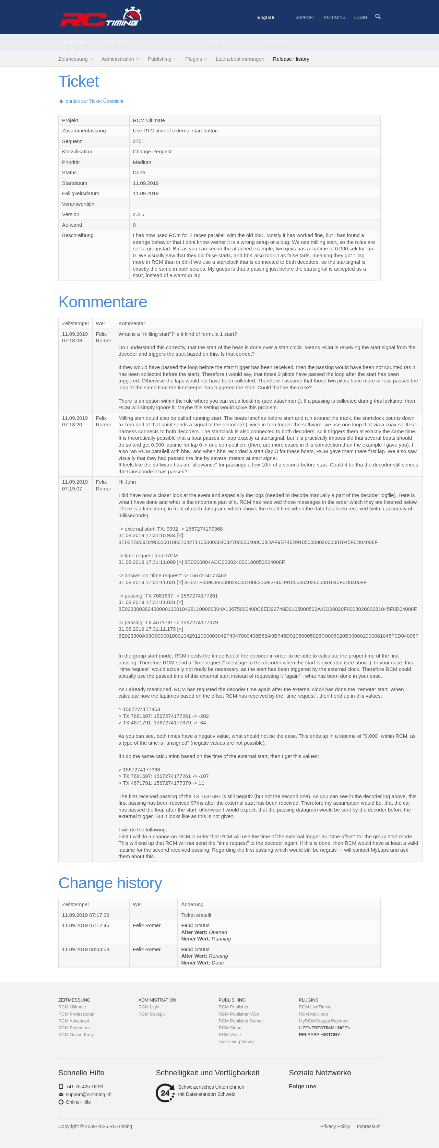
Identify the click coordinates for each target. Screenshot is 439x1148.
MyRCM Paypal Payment (323, 1020)
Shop (247, 42)
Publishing (159, 59)
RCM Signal (230, 1027)
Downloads (163, 42)
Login (360, 17)
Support (306, 17)
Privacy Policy (335, 1126)
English (265, 17)
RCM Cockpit (152, 1014)
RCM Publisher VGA (239, 1014)
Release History (291, 59)
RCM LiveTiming (315, 1006)
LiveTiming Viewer (237, 1041)
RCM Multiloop (313, 1014)
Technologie (116, 42)
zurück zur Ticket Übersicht (90, 101)
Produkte (71, 42)
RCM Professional (76, 1014)
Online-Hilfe (78, 1102)
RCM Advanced (73, 1020)
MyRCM (276, 42)
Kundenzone (209, 42)
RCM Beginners (74, 1027)
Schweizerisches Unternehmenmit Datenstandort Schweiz (200, 1091)
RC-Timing (334, 17)
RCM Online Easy (76, 1034)
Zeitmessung (73, 59)
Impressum (369, 1126)
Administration (118, 59)
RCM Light (149, 1006)
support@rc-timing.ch (88, 1094)
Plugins (193, 59)
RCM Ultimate (72, 1006)
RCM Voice (230, 1034)
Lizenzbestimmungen (240, 59)
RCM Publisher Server (241, 1020)
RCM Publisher (234, 1006)
